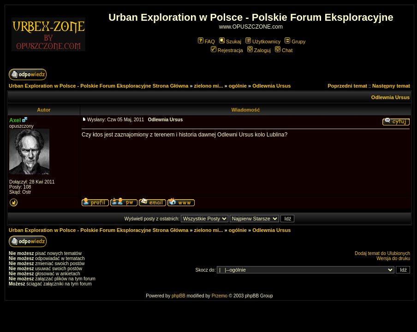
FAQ (206, 41)
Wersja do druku (393, 258)
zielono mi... (208, 86)
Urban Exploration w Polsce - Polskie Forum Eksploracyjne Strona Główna (98, 86)
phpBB (178, 295)
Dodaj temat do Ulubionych (382, 253)
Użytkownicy (262, 41)
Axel (15, 120)
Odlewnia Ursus (271, 86)
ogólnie (238, 86)
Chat (283, 50)
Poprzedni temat (347, 86)
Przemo (219, 295)
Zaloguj (259, 50)
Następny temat (391, 86)
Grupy (295, 41)
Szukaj (230, 41)
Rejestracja (227, 50)
